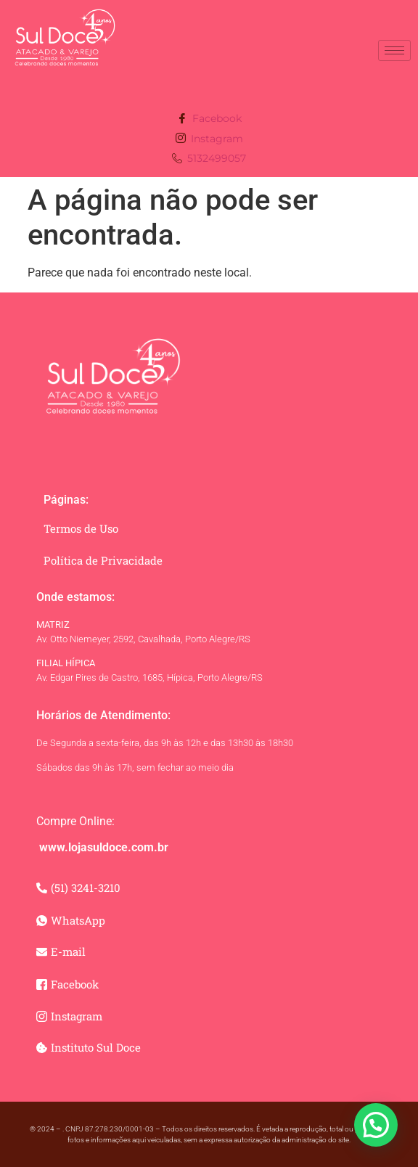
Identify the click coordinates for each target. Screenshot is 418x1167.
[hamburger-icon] (394, 50)
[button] (376, 1125)
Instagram (209, 139)
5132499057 (209, 159)
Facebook (209, 119)
